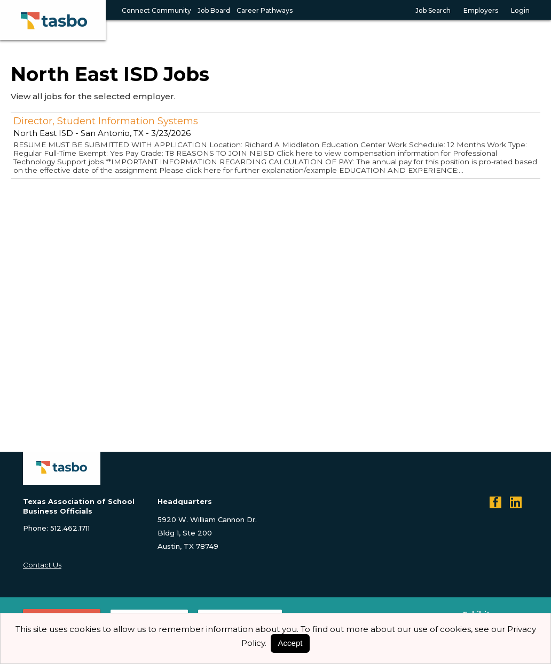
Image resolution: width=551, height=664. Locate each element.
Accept (290, 642)
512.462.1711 (70, 528)
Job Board (214, 10)
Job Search (433, 10)
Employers (480, 10)
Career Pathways (265, 10)
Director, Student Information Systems (105, 121)
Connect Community (156, 10)
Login (520, 10)
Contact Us (42, 565)
